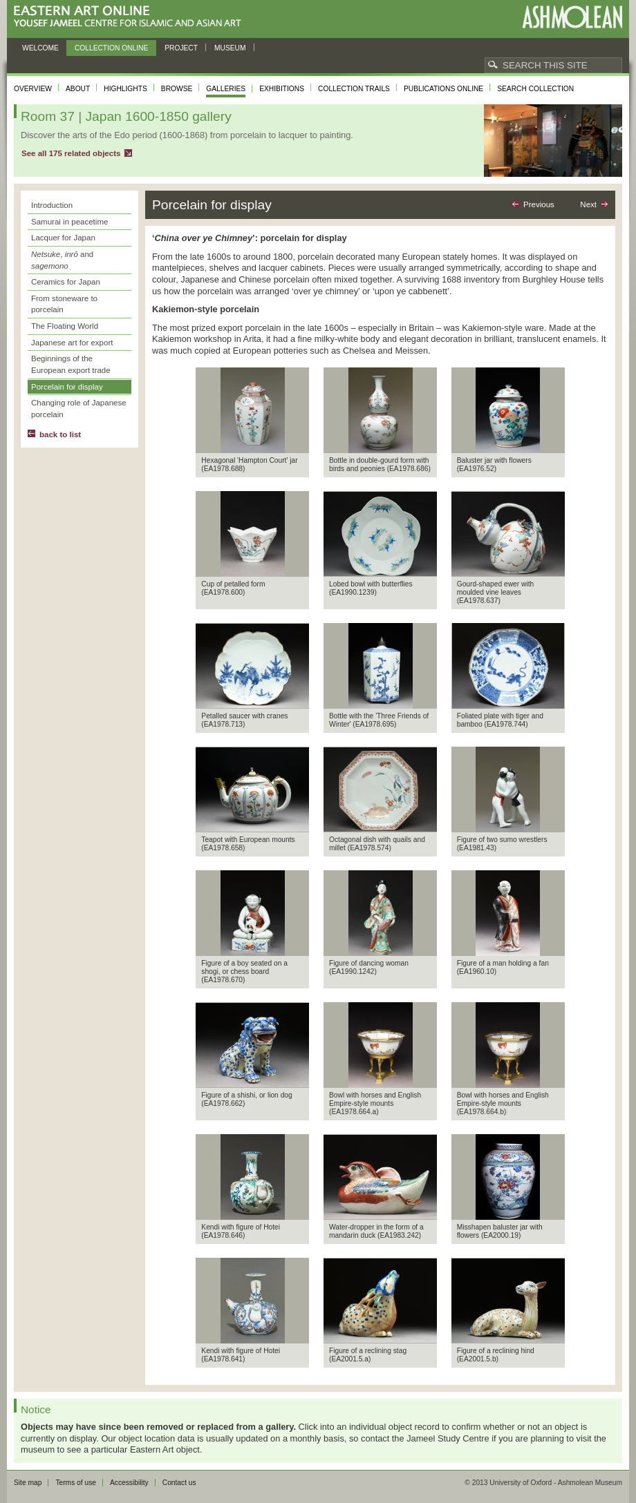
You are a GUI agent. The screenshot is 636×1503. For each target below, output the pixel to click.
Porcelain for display (67, 387)
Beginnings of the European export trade (71, 364)
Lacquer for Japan (63, 237)
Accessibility (129, 1482)
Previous (538, 204)
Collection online (111, 48)
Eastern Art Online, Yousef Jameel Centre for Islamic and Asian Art (131, 17)
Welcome (40, 48)
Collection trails (354, 89)
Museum (230, 48)
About (78, 89)
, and (62, 260)
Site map (27, 1482)
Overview (33, 89)
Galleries (225, 89)
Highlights (125, 89)
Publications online (443, 89)
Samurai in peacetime (69, 222)
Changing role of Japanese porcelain (79, 409)
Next (588, 204)
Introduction (52, 205)
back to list (60, 434)
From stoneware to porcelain (64, 304)
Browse (177, 89)
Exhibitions (281, 89)
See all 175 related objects (70, 153)
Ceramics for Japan (65, 282)
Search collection (535, 89)
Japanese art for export (72, 342)
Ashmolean (572, 17)
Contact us (179, 1482)
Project (181, 48)
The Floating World (64, 326)
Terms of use (75, 1482)
